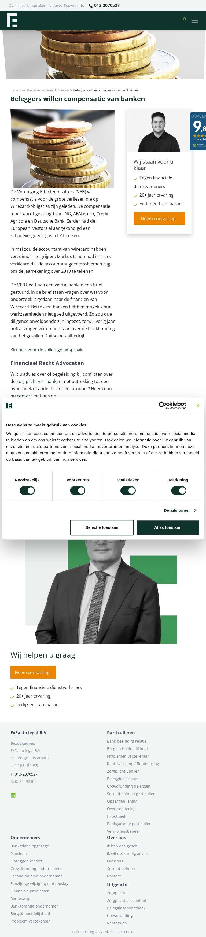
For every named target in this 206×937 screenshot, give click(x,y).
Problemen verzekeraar (128, 756)
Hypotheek (116, 816)
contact (25, 396)
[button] (185, 20)
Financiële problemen (30, 891)
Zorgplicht (116, 892)
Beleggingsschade (123, 778)
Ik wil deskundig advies (128, 853)
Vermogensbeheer (123, 831)
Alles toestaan (168, 527)
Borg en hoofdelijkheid (127, 748)
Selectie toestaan (102, 527)
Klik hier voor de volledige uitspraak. (46, 350)
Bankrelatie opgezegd (29, 846)
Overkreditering (121, 808)
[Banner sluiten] (198, 405)
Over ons (17, 5)
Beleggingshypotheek (126, 907)
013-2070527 (104, 5)
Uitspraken (36, 5)
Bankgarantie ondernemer (34, 906)
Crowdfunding (120, 915)
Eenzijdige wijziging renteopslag (39, 883)
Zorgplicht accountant (126, 900)
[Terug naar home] (11, 20)
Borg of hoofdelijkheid (30, 913)
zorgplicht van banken (38, 381)
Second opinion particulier (131, 793)
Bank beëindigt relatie (127, 741)
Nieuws (55, 5)
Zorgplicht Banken (123, 771)
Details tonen (176, 510)
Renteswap (20, 898)
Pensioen (18, 853)
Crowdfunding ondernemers (36, 868)
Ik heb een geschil (123, 846)
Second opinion (121, 868)
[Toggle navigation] (195, 20)
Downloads (74, 5)
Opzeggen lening (122, 801)
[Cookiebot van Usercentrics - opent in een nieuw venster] (162, 405)
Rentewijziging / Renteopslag (133, 763)
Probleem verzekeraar (30, 921)
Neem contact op (158, 219)
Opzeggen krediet (26, 861)
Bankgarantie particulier (129, 823)
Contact (114, 876)
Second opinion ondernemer (36, 876)
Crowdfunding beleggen (128, 786)
